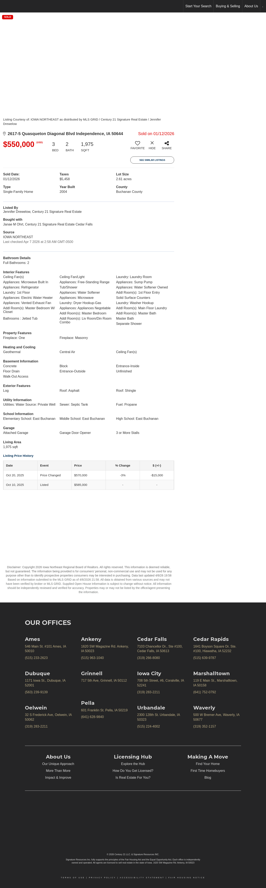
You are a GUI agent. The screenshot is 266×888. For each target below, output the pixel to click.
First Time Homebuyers (208, 770)
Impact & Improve (58, 777)
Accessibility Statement (142, 878)
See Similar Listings (152, 160)
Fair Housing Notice (186, 878)
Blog (207, 777)
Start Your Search (198, 6)
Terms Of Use (73, 878)
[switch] (137, 147)
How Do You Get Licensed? (133, 770)
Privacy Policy (102, 878)
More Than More (58, 770)
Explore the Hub (133, 764)
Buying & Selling (228, 6)
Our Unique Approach (58, 764)
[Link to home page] (5, 6)
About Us (251, 6)
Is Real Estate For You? (133, 777)
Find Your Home (208, 764)
